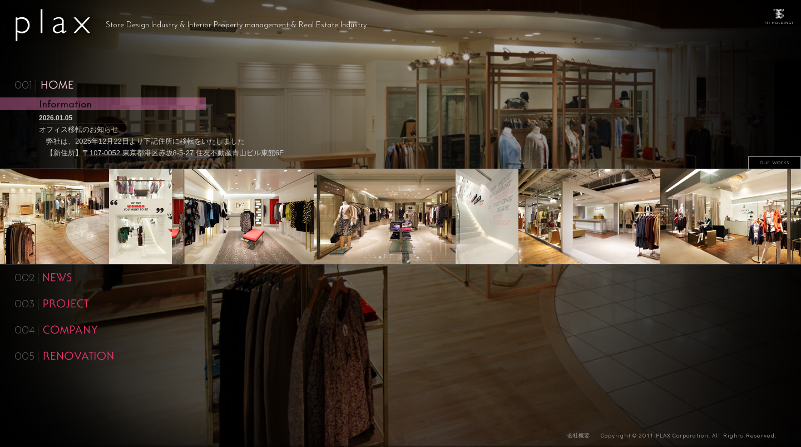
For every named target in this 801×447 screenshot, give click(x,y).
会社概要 (578, 436)
